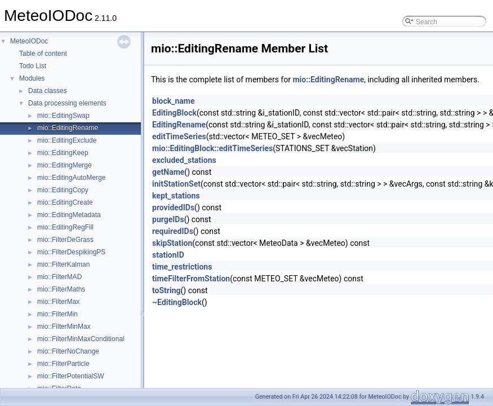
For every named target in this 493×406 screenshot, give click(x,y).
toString (166, 290)
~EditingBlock (177, 302)
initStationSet (176, 183)
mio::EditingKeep (62, 153)
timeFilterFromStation (191, 278)
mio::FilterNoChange (68, 351)
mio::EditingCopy (62, 190)
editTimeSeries (179, 136)
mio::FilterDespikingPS (71, 252)
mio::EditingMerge (64, 165)
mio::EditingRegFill (65, 227)
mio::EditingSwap (63, 116)
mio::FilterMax (58, 302)
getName (168, 171)
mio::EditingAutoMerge (71, 178)
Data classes (47, 91)
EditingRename (179, 124)
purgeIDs (168, 219)
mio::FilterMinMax (64, 326)
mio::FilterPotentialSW (70, 376)
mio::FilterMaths (61, 289)
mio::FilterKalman (63, 264)
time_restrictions (182, 266)
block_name (173, 100)
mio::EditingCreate (65, 202)
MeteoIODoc (29, 41)
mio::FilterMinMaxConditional (81, 339)
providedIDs (173, 207)
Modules (32, 78)
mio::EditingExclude (66, 140)
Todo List (32, 66)
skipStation (172, 243)
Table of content (43, 54)
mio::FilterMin (57, 314)
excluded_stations (184, 160)
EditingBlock (174, 112)
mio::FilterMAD (59, 277)
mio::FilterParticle (63, 364)
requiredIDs (172, 231)
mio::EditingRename (67, 128)
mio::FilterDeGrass (65, 240)
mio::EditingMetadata (69, 215)
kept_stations (176, 195)
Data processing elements (67, 103)
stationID (168, 254)
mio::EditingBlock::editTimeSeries (212, 148)
